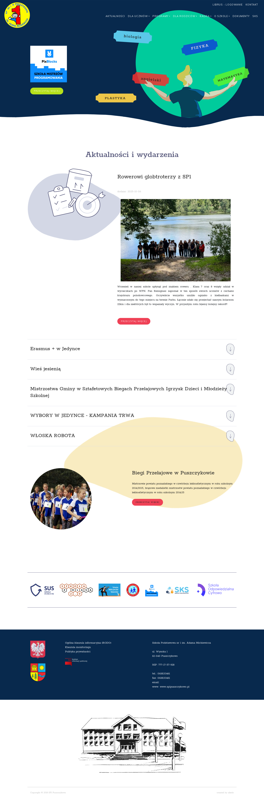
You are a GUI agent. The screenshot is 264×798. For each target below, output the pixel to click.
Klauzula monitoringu (78, 647)
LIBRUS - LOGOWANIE (228, 4)
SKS (255, 16)
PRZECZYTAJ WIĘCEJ (47, 91)
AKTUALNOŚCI (115, 16)
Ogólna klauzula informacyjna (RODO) (88, 642)
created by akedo (225, 792)
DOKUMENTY (241, 16)
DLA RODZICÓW (184, 16)
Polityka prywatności (77, 651)
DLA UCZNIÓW (138, 16)
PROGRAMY (160, 16)
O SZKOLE (221, 16)
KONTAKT (252, 4)
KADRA (205, 16)
